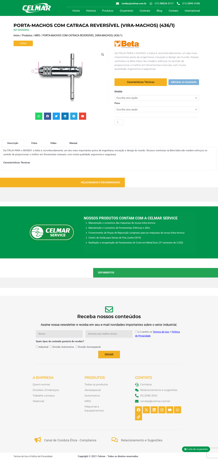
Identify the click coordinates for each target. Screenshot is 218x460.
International (192, 10)
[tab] (13, 143)
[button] (103, 54)
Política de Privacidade (41, 456)
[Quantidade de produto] (118, 122)
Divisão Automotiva (63, 347)
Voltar (23, 43)
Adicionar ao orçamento (184, 82)
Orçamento (126, 10)
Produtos (107, 10)
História (91, 10)
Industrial (43, 347)
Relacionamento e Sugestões (141, 440)
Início (17, 35)
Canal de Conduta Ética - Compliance (70, 440)
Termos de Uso (161, 331)
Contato (173, 10)
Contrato (145, 10)
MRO (37, 35)
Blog (159, 10)
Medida (118, 91)
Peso (117, 103)
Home (76, 10)
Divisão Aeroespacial (89, 347)
